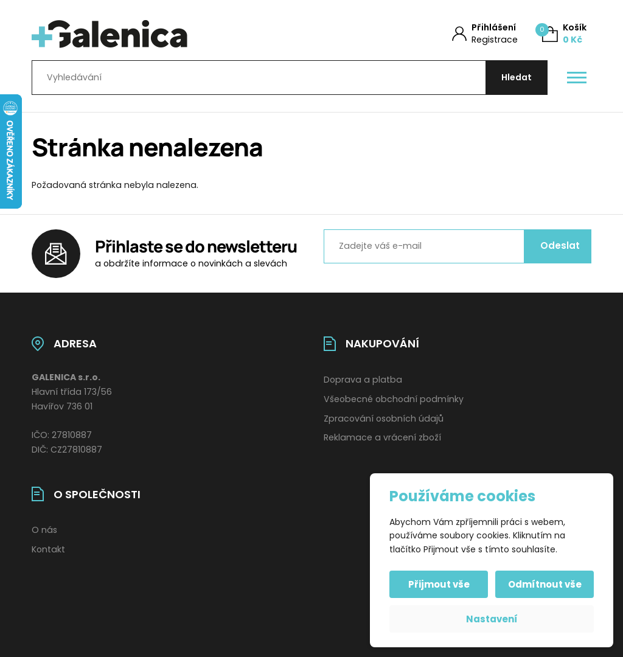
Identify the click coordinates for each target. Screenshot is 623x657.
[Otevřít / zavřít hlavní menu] (576, 78)
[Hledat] (517, 77)
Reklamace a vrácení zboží (382, 437)
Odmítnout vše (545, 584)
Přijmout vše (439, 584)
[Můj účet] (485, 33)
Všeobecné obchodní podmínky (394, 399)
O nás (44, 530)
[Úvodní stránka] (158, 34)
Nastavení (492, 619)
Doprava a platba (363, 380)
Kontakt (48, 549)
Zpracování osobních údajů (384, 418)
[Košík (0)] (564, 33)
